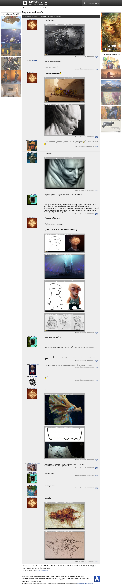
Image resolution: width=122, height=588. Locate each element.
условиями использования (85, 583)
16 (58, 566)
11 (47, 566)
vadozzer (34, 19)
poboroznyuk (35, 364)
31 (93, 566)
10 (45, 566)
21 (70, 566)
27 (84, 566)
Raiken (34, 152)
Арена (36, 8)
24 (77, 566)
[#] (95, 57)
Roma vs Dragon (34, 463)
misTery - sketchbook (42, 570)
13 (51, 566)
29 (88, 566)
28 (86, 566)
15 (56, 566)
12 (49, 566)
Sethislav (34, 60)
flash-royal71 (35, 140)
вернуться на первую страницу (51, 16)
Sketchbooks (43, 8)
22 (72, 566)
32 (95, 566)
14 (54, 566)
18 (63, 566)
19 (65, 566)
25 (79, 566)
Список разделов (28, 8)
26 (81, 566)
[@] (97, 57)
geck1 (34, 485)
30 (91, 566)
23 (74, 566)
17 (61, 566)
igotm (34, 194)
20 (68, 566)
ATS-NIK (34, 376)
